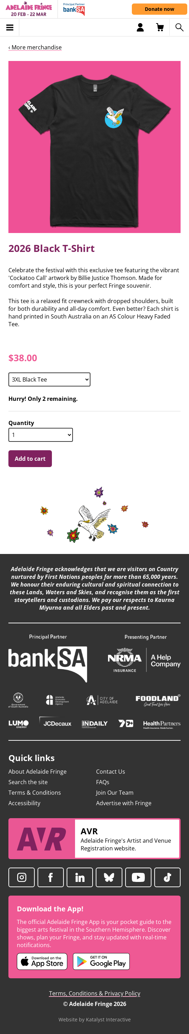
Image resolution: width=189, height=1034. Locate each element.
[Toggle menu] (9, 27)
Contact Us (110, 771)
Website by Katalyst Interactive (95, 1019)
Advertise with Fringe (123, 803)
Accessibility (24, 803)
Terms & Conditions (34, 792)
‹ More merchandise (35, 47)
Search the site (28, 782)
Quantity (21, 423)
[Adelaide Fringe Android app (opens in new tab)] (101, 961)
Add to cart (30, 459)
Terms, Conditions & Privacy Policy (94, 993)
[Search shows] (179, 27)
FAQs (102, 782)
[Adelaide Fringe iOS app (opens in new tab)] (42, 961)
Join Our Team (115, 792)
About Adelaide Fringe (37, 771)
